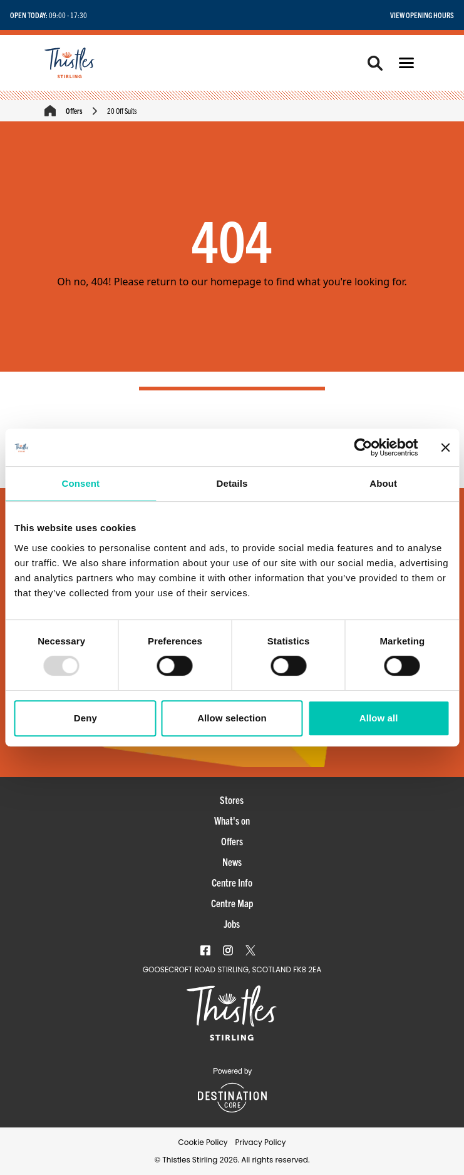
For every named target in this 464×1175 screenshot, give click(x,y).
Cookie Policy (202, 1142)
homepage (235, 281)
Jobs (232, 923)
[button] (406, 62)
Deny (85, 718)
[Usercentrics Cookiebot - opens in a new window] (363, 447)
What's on (232, 820)
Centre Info (232, 882)
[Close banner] (445, 447)
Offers (74, 110)
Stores (232, 799)
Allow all (378, 718)
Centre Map (232, 903)
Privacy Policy (260, 1142)
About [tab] (383, 483)
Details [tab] (232, 483)
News (232, 861)
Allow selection (232, 718)
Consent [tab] (80, 483)
